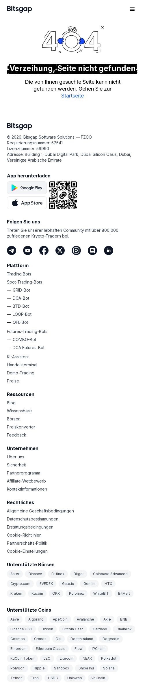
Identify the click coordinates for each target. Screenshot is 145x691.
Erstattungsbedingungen (30, 527)
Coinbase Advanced (110, 574)
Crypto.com (20, 583)
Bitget (79, 574)
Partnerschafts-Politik (27, 543)
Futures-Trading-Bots (27, 331)
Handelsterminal (22, 364)
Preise (13, 380)
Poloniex (76, 593)
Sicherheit (16, 464)
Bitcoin (47, 629)
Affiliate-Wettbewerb (26, 480)
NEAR (87, 658)
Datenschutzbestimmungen (32, 518)
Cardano (100, 629)
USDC (53, 678)
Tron (35, 678)
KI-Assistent (18, 356)
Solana (109, 668)
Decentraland (81, 639)
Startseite (72, 96)
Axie (107, 619)
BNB (123, 619)
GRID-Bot (21, 290)
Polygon (17, 668)
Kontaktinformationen (27, 489)
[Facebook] (44, 250)
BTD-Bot (21, 306)
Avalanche (85, 619)
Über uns (15, 456)
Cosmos (17, 639)
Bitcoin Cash (72, 629)
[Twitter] (60, 250)
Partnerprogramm (23, 472)
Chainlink (124, 629)
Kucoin (37, 593)
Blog (11, 402)
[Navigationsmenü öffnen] (132, 9)
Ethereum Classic (50, 648)
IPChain (98, 648)
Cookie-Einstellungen (27, 551)
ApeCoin (60, 619)
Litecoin (66, 658)
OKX (56, 593)
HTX (108, 583)
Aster (14, 574)
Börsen (14, 418)
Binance (35, 574)
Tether (16, 678)
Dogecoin (111, 639)
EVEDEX (46, 583)
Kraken (16, 593)
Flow (79, 648)
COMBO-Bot (24, 339)
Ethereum (18, 648)
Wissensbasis (20, 410)
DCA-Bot (21, 298)
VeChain (98, 678)
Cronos (40, 639)
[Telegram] (11, 250)
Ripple (39, 668)
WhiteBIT (101, 593)
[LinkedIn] (108, 250)
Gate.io (68, 583)
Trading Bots (19, 273)
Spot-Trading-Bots (24, 282)
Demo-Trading (20, 372)
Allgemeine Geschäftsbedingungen (40, 510)
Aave (14, 619)
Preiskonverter (21, 426)
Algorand (36, 619)
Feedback (16, 434)
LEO (47, 658)
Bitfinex (57, 574)
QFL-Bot (20, 322)
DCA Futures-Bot (28, 347)
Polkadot (108, 658)
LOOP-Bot (22, 314)
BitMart (124, 593)
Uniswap (74, 678)
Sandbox (61, 668)
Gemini (89, 583)
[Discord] (92, 250)
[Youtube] (27, 250)
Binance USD (21, 629)
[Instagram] (76, 250)
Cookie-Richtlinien (24, 535)
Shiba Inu (86, 668)
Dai (58, 639)
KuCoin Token (22, 658)
